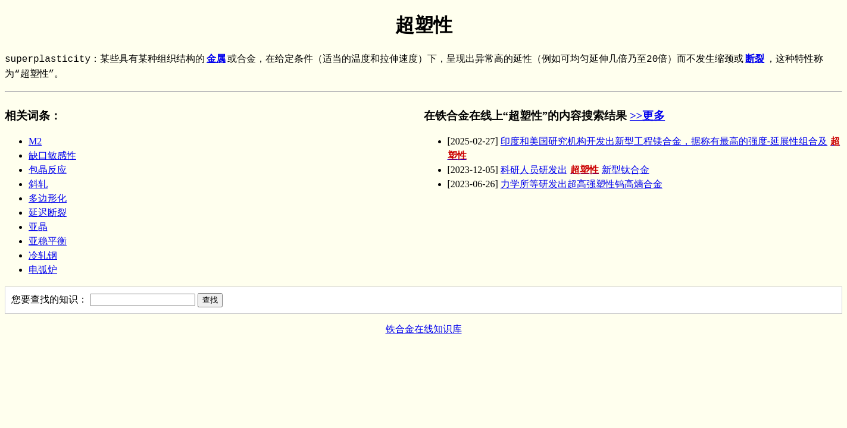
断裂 (754, 59)
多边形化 (48, 198)
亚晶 (38, 227)
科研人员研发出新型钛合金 (575, 170)
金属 (216, 59)
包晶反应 (48, 170)
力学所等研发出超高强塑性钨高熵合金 (581, 184)
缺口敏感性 (52, 155)
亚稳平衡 (48, 241)
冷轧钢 (43, 255)
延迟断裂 (48, 212)
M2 (35, 141)
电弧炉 (43, 270)
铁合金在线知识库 (424, 329)
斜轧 (38, 184)
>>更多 (647, 115)
